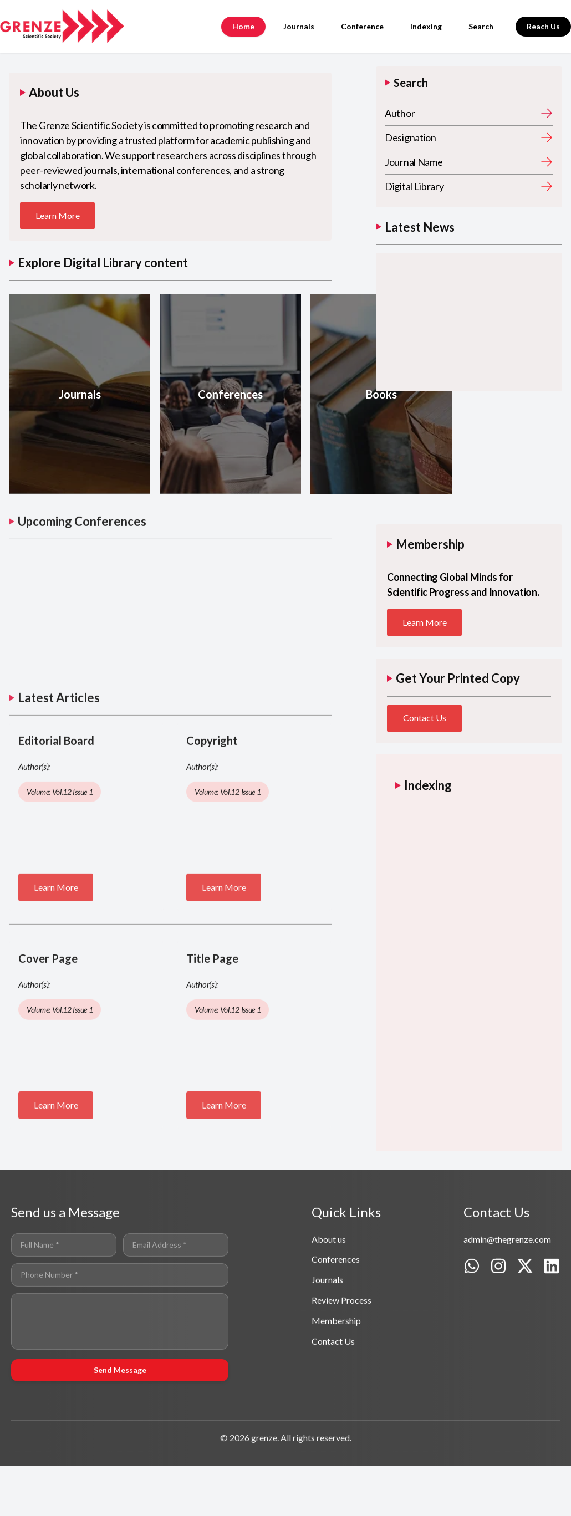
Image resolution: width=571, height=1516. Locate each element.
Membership (336, 1355)
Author (400, 113)
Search (480, 26)
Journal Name (413, 162)
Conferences (336, 1294)
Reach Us (543, 26)
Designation (410, 137)
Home (243, 26)
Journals (298, 26)
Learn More (57, 216)
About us (329, 1274)
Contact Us (424, 718)
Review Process (341, 1335)
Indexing (426, 26)
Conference (362, 26)
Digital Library (414, 186)
